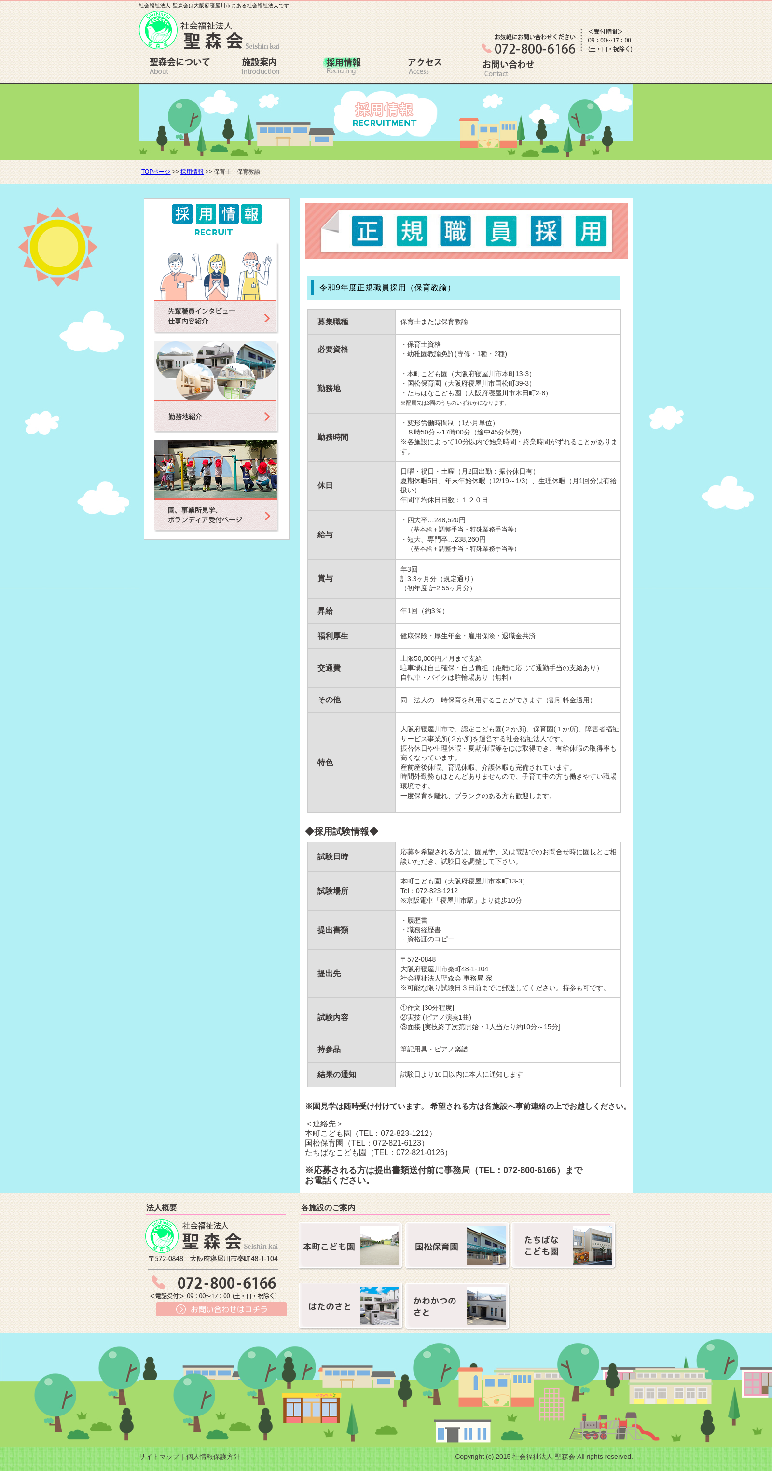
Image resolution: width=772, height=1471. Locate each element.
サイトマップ (159, 1456)
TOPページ (155, 171)
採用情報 (192, 171)
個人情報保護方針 (213, 1456)
